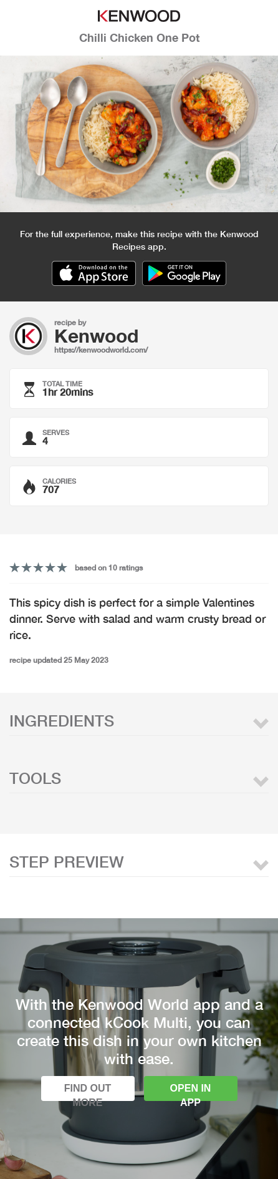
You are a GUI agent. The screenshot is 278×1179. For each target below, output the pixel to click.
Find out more (88, 1092)
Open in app (190, 1092)
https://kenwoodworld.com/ (101, 350)
